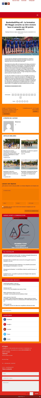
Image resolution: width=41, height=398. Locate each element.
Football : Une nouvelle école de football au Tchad (16, 294)
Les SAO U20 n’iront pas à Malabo (12, 284)
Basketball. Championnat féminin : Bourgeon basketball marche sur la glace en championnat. (29, 172)
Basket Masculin (24, 32)
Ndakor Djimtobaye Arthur (9, 292)
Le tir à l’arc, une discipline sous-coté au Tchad (15, 289)
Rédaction (12, 32)
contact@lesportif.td (9, 367)
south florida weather (8, 283)
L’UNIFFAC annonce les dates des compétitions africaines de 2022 (20, 305)
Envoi (36, 393)
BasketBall (30, 32)
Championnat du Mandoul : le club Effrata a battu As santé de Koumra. (19, 269)
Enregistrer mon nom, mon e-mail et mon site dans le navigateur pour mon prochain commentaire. (18, 207)
